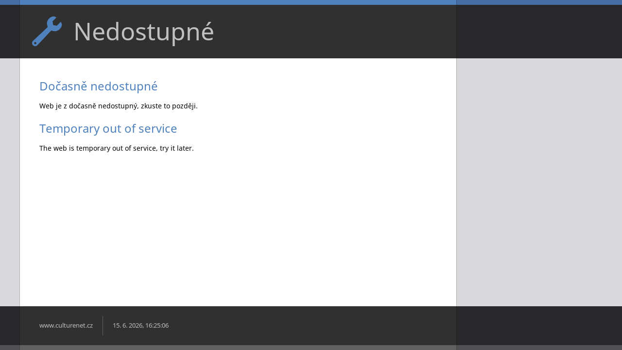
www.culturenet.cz (66, 325)
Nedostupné (143, 31)
